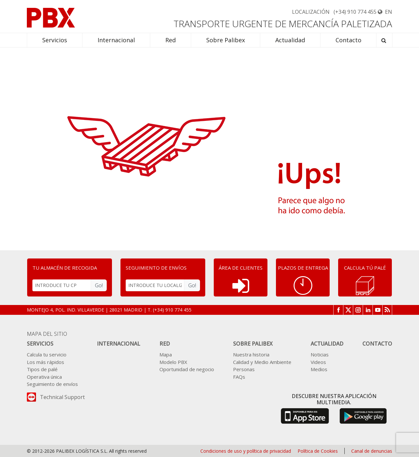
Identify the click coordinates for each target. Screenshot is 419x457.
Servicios (40, 343)
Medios (319, 369)
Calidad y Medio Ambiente (262, 362)
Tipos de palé (42, 369)
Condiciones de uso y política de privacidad (245, 451)
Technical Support (62, 397)
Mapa (165, 354)
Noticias (320, 354)
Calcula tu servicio (46, 354)
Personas (244, 369)
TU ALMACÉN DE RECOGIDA (64, 267)
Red (164, 343)
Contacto (377, 343)
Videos (318, 362)
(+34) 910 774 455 (355, 11)
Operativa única (44, 376)
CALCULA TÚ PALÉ (365, 267)
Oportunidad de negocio (186, 369)
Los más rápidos (45, 362)
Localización (311, 11)
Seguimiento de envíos (52, 384)
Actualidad (327, 343)
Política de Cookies (318, 451)
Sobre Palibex (253, 343)
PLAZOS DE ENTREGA (303, 267)
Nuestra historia (251, 354)
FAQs (239, 376)
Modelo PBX (173, 362)
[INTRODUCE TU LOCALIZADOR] (155, 285)
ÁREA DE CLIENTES (241, 267)
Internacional (118, 343)
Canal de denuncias (371, 451)
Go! (99, 285)
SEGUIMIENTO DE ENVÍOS (156, 267)
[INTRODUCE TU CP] (61, 285)
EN (385, 11)
